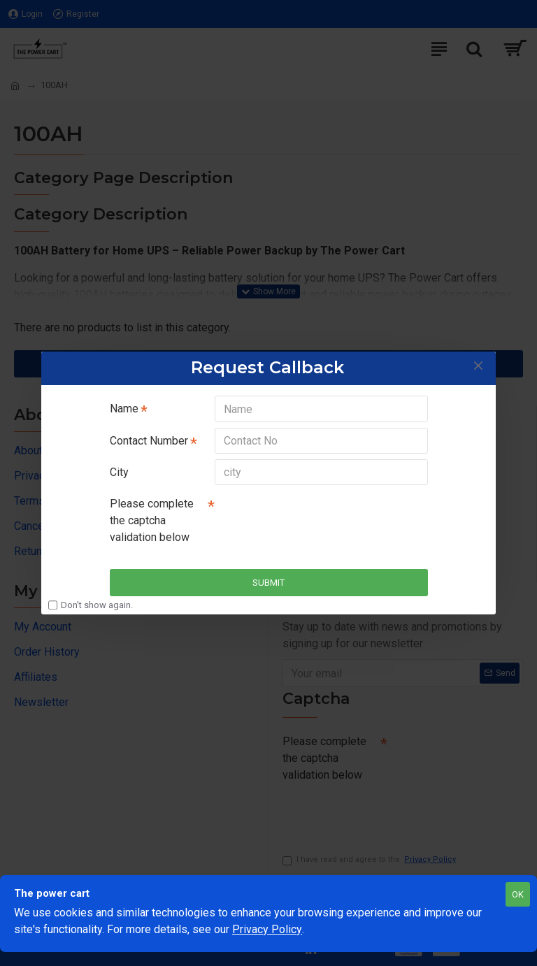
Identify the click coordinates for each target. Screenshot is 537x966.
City (119, 472)
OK (518, 894)
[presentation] (312, 516)
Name (124, 407)
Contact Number (149, 440)
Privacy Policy (267, 929)
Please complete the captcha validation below (152, 521)
